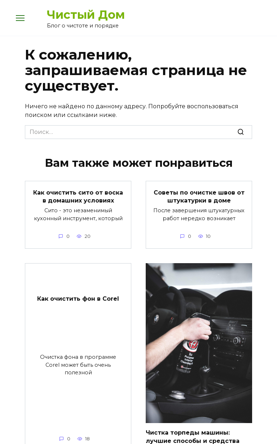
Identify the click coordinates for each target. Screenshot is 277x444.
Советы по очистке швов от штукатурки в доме (199, 196)
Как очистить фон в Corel (78, 298)
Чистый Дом (86, 15)
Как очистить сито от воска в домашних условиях (78, 196)
